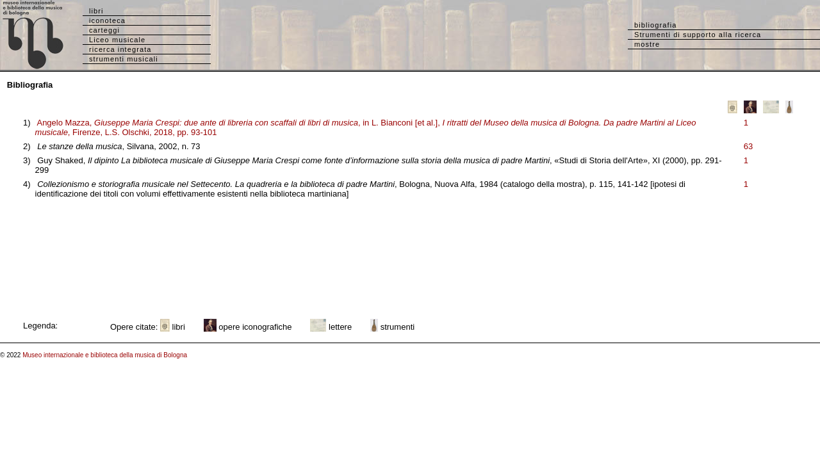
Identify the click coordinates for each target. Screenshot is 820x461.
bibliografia (655, 25)
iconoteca (107, 20)
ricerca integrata (120, 49)
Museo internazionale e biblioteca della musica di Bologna (104, 355)
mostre (647, 44)
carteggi (104, 30)
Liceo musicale (117, 40)
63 (748, 146)
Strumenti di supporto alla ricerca (697, 34)
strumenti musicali (123, 59)
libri (96, 11)
